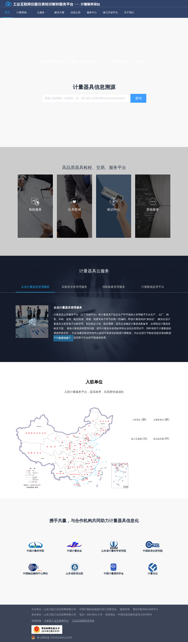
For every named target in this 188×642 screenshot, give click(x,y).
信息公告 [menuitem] (76, 12)
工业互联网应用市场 (83, 620)
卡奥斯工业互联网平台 (56, 620)
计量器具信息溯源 (54, 61)
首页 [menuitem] (7, 12)
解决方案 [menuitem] (59, 12)
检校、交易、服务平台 (87, 61)
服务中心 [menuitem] (92, 12)
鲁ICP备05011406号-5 (145, 609)
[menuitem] (23, 12)
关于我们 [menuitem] (129, 12)
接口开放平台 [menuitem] (110, 12)
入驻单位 (140, 61)
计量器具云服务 (118, 61)
